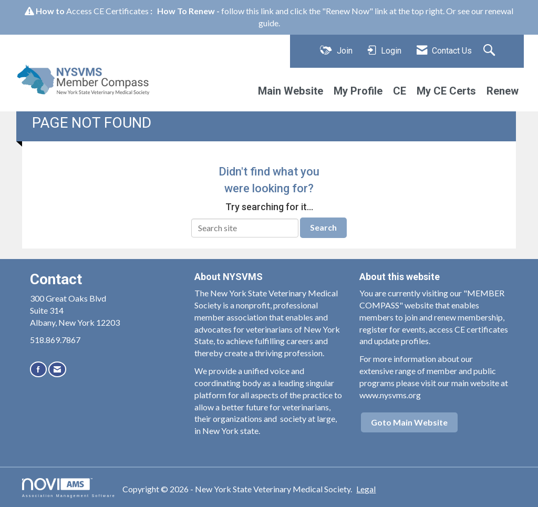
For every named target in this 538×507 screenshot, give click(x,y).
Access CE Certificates (107, 11)
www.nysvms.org (390, 395)
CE (399, 91)
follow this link (247, 11)
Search (323, 227)
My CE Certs (446, 91)
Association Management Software (69, 488)
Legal (366, 489)
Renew (503, 91)
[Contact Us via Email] (57, 369)
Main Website (290, 91)
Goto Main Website (409, 422)
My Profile (358, 91)
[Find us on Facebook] (38, 369)
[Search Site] (490, 51)
